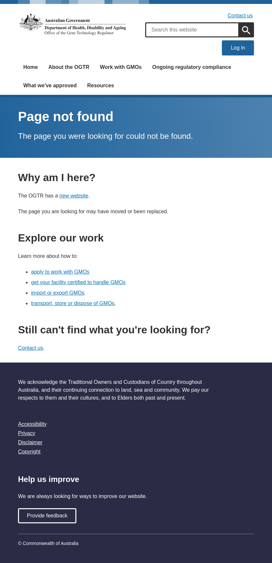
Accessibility (32, 424)
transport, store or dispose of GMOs (72, 303)
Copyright (29, 451)
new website (73, 195)
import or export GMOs (58, 293)
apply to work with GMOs (60, 272)
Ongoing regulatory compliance (191, 67)
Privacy (26, 433)
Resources (100, 85)
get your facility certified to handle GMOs (78, 282)
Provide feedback (47, 515)
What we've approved (50, 85)
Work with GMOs (121, 67)
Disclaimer (30, 442)
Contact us (240, 15)
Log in (238, 48)
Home (30, 67)
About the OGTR (68, 67)
